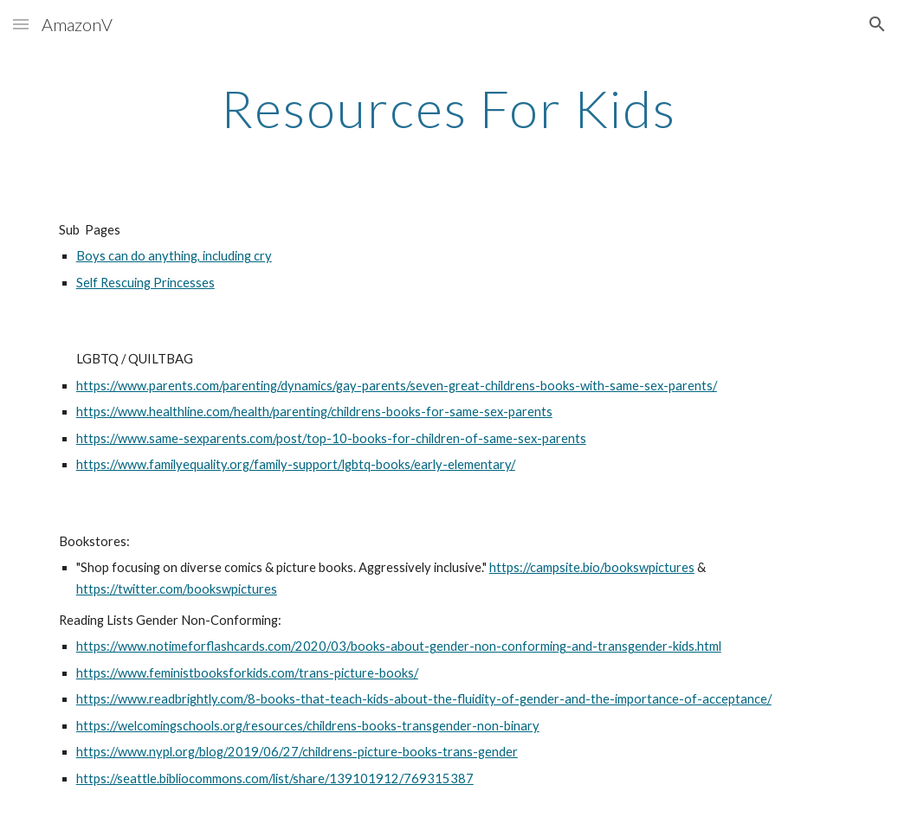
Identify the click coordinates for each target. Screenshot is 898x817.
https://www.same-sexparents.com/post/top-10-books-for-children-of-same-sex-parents (331, 438)
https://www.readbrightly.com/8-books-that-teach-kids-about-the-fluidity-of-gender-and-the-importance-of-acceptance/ (424, 699)
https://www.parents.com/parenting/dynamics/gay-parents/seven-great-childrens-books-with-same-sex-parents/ (396, 385)
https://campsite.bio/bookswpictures (591, 567)
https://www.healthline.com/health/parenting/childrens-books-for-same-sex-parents (314, 411)
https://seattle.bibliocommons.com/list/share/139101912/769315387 (275, 778)
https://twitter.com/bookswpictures (176, 589)
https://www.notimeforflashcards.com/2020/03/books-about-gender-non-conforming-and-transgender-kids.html (398, 646)
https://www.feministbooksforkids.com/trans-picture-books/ (247, 673)
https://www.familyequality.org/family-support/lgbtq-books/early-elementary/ (295, 464)
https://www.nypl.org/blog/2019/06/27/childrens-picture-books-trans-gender (297, 751)
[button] (21, 24)
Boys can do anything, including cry (174, 255)
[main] (449, 108)
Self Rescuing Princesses (145, 282)
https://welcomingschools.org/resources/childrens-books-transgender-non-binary (307, 725)
